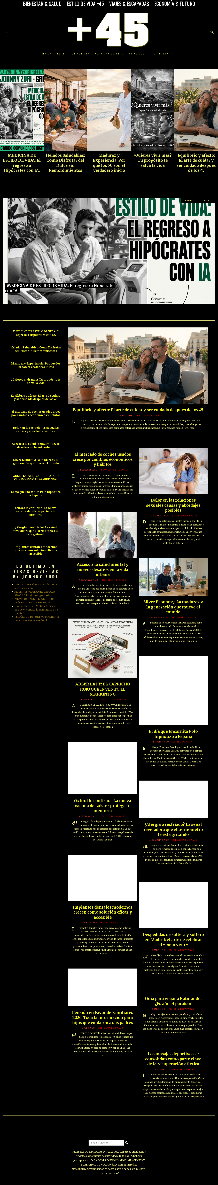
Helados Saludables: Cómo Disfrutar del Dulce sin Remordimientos (65, 163)
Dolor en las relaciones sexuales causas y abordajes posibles (36, 429)
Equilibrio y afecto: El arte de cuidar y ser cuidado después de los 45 (196, 163)
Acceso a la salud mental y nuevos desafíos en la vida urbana (36, 445)
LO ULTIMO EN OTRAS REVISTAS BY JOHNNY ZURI (35, 571)
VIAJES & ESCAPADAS (129, 3)
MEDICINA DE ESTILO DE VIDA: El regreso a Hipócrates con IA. (22, 163)
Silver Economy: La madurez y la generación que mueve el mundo (36, 461)
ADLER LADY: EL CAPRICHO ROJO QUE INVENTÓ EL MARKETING (36, 477)
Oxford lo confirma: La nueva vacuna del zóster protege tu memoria (35, 511)
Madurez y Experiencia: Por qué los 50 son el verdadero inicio (109, 163)
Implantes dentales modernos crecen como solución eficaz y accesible (35, 550)
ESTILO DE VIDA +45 (85, 3)
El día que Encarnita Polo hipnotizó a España (36, 493)
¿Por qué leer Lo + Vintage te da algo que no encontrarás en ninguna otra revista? (36, 610)
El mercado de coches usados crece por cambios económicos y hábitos (35, 413)
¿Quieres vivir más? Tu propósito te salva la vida (153, 160)
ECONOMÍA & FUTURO (174, 3)
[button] (126, 1143)
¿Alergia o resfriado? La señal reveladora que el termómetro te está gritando (35, 531)
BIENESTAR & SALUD (42, 3)
